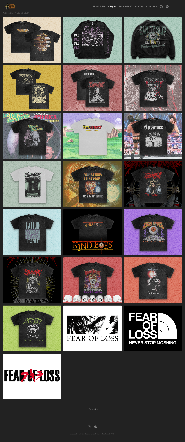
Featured (99, 6)
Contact (151, 6)
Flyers (139, 6)
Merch (112, 6)
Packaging (125, 6)
